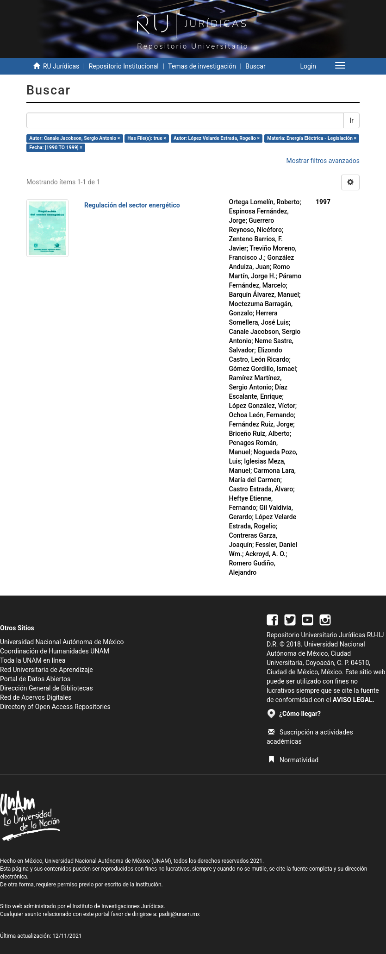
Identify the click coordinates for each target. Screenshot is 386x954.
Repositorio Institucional (124, 66)
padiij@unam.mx (179, 914)
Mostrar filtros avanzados (323, 160)
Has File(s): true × (146, 138)
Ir (351, 120)
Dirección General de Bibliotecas (46, 688)
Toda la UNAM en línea (32, 660)
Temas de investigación (202, 66)
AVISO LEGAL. (353, 699)
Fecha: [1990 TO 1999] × (55, 147)
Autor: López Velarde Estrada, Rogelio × (217, 138)
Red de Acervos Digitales (35, 697)
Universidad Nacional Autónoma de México (62, 642)
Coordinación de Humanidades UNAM (54, 651)
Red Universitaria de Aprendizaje (46, 669)
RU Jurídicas (61, 66)
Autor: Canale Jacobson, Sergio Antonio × (74, 138)
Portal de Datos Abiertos (35, 679)
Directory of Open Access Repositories (55, 706)
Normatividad (293, 760)
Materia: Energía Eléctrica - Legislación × (311, 138)
